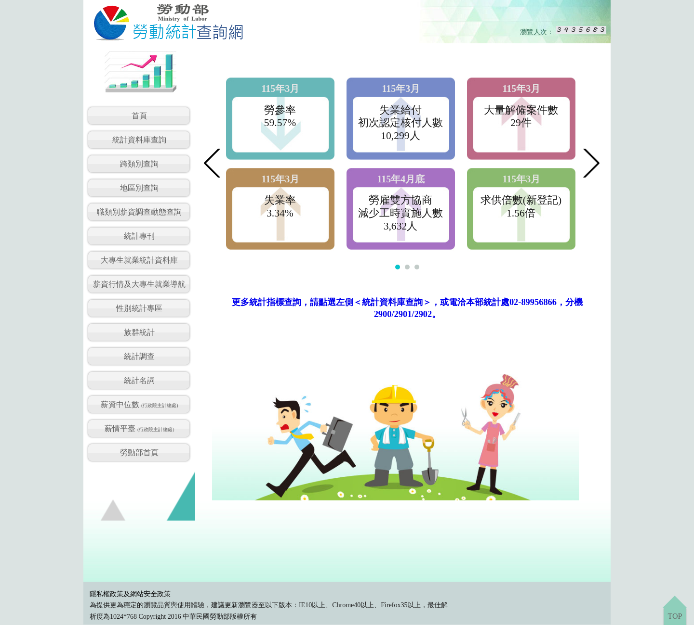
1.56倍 (521, 213)
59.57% (280, 122)
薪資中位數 (139, 404)
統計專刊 (139, 236)
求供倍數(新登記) (520, 200)
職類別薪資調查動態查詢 (139, 212)
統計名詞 (139, 380)
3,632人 (401, 226)
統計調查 (139, 356)
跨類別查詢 (139, 164)
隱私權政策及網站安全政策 (130, 594)
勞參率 (280, 110)
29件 (521, 122)
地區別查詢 (139, 188)
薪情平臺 (139, 428)
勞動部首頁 (139, 452)
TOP (674, 616)
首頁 (139, 116)
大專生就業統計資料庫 (139, 260)
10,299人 (400, 135)
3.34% (280, 213)
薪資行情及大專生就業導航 (139, 284)
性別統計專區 (139, 308)
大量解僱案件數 (521, 110)
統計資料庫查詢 (139, 140)
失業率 (280, 200)
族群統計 (139, 332)
